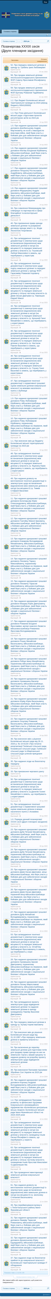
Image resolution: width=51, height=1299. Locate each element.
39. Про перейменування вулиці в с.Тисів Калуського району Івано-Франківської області (26, 1207)
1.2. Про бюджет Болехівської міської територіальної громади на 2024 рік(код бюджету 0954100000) (29, 102)
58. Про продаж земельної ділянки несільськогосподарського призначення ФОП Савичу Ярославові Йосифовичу (29, 77)
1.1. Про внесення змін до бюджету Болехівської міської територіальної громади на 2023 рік (27, 443)
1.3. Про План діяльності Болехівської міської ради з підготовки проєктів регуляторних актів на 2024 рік (28, 115)
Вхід (45, 2)
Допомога (46, 1294)
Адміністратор (15, 69)
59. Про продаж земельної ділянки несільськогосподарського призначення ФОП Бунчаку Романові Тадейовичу (29, 90)
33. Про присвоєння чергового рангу (27, 771)
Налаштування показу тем (25, 1277)
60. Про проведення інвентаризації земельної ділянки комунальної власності (27, 1174)
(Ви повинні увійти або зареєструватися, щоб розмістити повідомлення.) (22, 1281)
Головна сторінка (10, 31)
